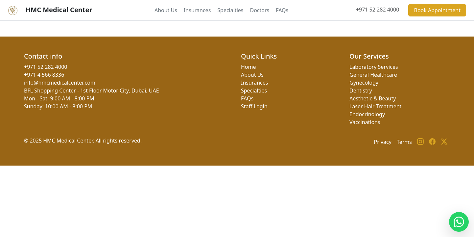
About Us (165, 10)
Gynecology (363, 82)
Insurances (197, 10)
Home (248, 66)
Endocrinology (367, 114)
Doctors (259, 10)
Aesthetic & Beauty (372, 98)
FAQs (282, 10)
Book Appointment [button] (437, 10)
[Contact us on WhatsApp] (459, 222)
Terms (404, 141)
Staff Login (254, 106)
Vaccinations (364, 122)
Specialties (230, 10)
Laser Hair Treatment (375, 106)
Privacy (382, 141)
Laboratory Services (373, 66)
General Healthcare (373, 74)
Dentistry (360, 90)
